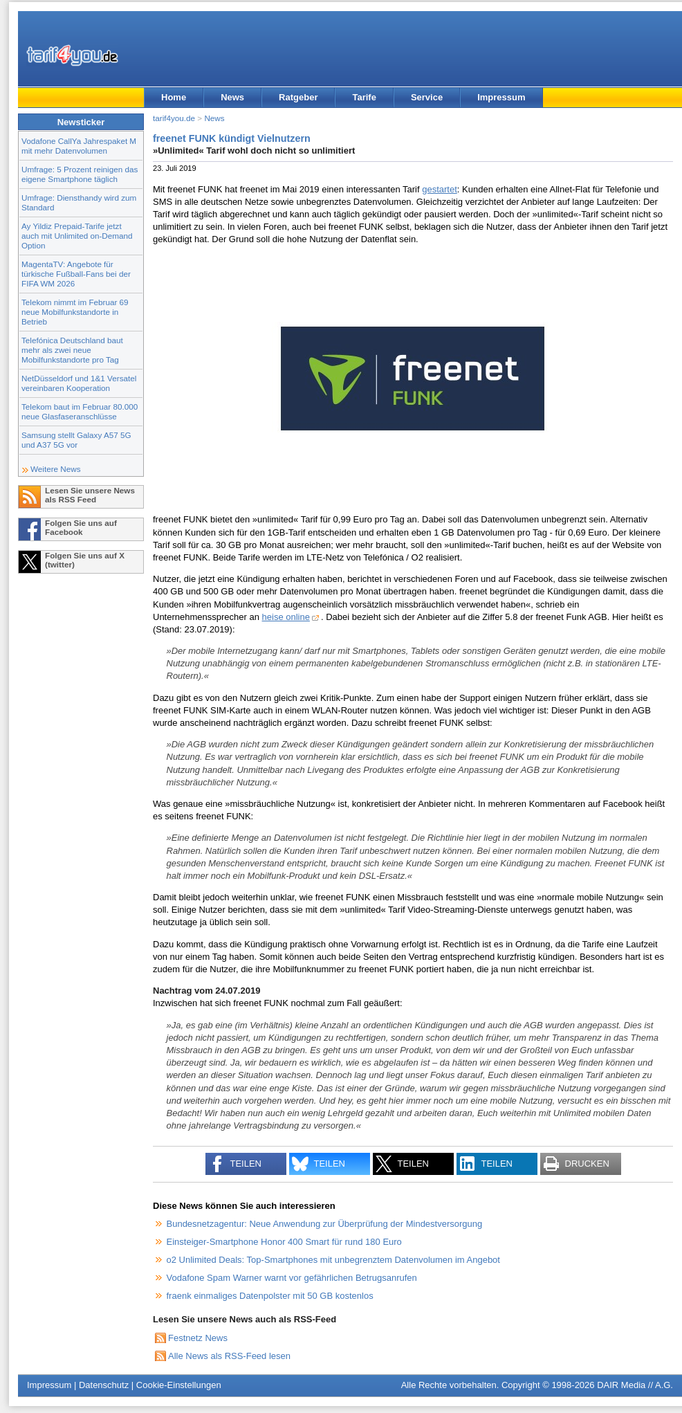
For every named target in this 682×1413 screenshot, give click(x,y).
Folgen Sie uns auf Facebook (81, 527)
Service (427, 97)
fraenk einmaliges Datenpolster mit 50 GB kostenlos (270, 1296)
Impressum (501, 97)
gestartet (439, 189)
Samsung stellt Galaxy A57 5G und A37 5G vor (76, 439)
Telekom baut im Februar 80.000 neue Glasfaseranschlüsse (79, 411)
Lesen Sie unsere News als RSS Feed (90, 495)
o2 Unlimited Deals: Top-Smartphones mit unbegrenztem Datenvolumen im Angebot (333, 1260)
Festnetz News (198, 1338)
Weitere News (55, 468)
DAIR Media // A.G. (635, 1385)
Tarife (364, 97)
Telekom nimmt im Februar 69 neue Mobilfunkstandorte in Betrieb (75, 312)
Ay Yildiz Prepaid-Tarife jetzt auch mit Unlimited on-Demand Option (76, 235)
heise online (286, 617)
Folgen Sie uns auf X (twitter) (85, 560)
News (232, 97)
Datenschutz (104, 1385)
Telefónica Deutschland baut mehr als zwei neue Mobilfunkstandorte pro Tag (72, 350)
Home (173, 97)
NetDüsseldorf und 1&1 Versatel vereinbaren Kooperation (78, 383)
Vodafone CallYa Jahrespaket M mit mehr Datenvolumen (78, 145)
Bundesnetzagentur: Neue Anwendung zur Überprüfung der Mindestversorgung (325, 1224)
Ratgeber (298, 97)
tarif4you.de (174, 117)
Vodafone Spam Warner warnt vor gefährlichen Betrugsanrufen (292, 1278)
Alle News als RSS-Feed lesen (229, 1356)
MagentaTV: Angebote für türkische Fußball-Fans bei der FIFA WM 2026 (76, 273)
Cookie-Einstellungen (178, 1385)
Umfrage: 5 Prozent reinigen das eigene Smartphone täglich (79, 174)
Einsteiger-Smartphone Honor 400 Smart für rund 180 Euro (284, 1242)
